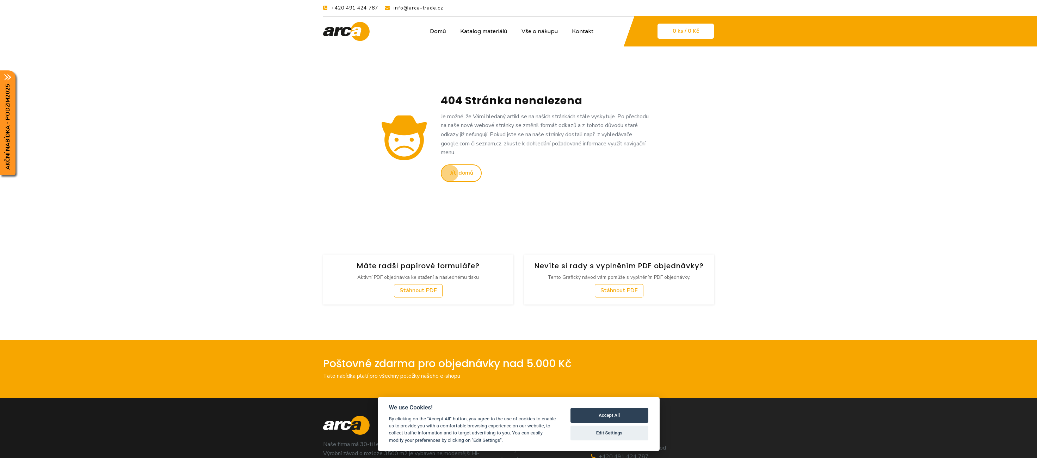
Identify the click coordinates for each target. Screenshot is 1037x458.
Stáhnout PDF (418, 290)
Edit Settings (609, 432)
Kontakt (582, 31)
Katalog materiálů (483, 31)
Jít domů (461, 173)
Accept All (609, 415)
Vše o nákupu (539, 31)
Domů (438, 31)
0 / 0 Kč (686, 31)
